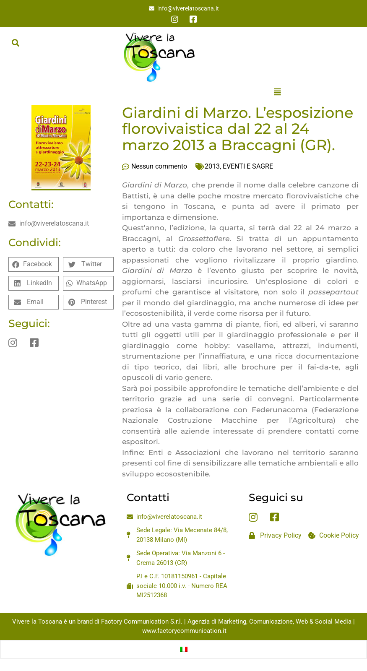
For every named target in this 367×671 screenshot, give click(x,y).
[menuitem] (184, 649)
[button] (15, 42)
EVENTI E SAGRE (248, 166)
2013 (212, 166)
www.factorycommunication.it (184, 631)
